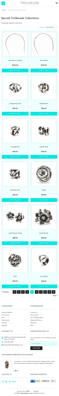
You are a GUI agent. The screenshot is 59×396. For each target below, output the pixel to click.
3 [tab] (17, 370)
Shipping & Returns (36, 320)
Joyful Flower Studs (15, 233)
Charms (4, 323)
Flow (15, 276)
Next (55, 296)
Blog (31, 325)
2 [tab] (15, 370)
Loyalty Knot (43, 147)
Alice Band (44, 60)
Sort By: (42, 27)
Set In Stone (5, 315)
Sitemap (36, 391)
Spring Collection (7, 312)
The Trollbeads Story (36, 317)
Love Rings (44, 276)
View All (4, 325)
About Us (33, 323)
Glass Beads (5, 320)
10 (53, 292)
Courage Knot (15, 147)
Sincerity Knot (15, 190)
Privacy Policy (34, 315)
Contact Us (33, 312)
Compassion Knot (15, 103)
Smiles (44, 190)
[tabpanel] (29, 365)
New (3, 317)
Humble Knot (43, 103)
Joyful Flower (43, 233)
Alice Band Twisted (15, 60)
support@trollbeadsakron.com (13, 345)
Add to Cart (15, 70)
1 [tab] (13, 370)
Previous (5, 292)
